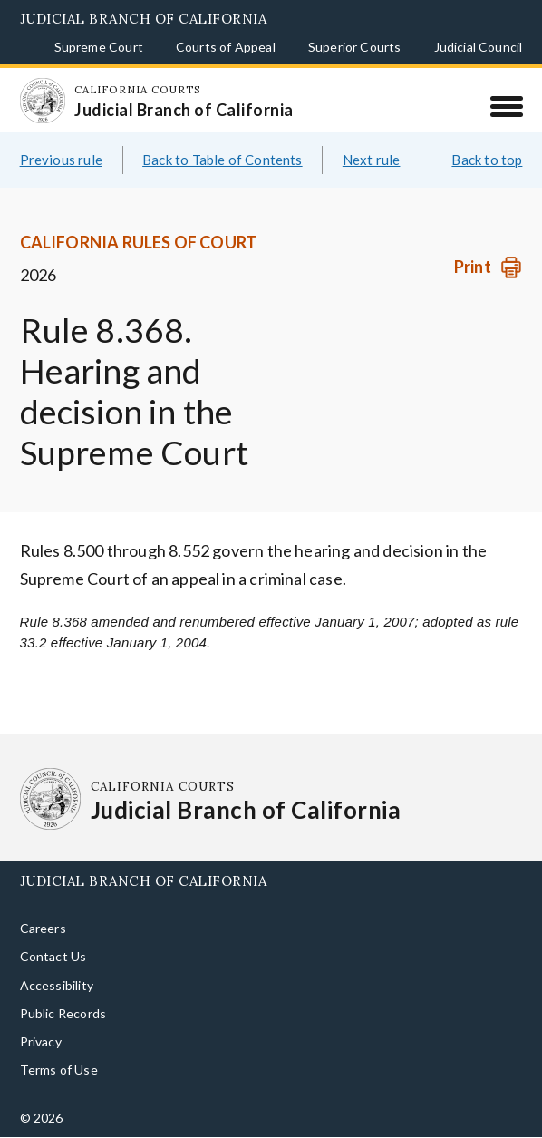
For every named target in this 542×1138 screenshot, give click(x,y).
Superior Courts (355, 46)
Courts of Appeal (226, 46)
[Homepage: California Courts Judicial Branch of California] (42, 100)
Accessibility (56, 985)
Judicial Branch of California (143, 18)
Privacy (41, 1041)
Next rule (372, 159)
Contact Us (53, 956)
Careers (43, 928)
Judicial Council (478, 46)
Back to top (486, 159)
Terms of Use (59, 1069)
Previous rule (61, 159)
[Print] (488, 267)
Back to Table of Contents (222, 159)
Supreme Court (98, 46)
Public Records (63, 1013)
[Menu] (506, 106)
